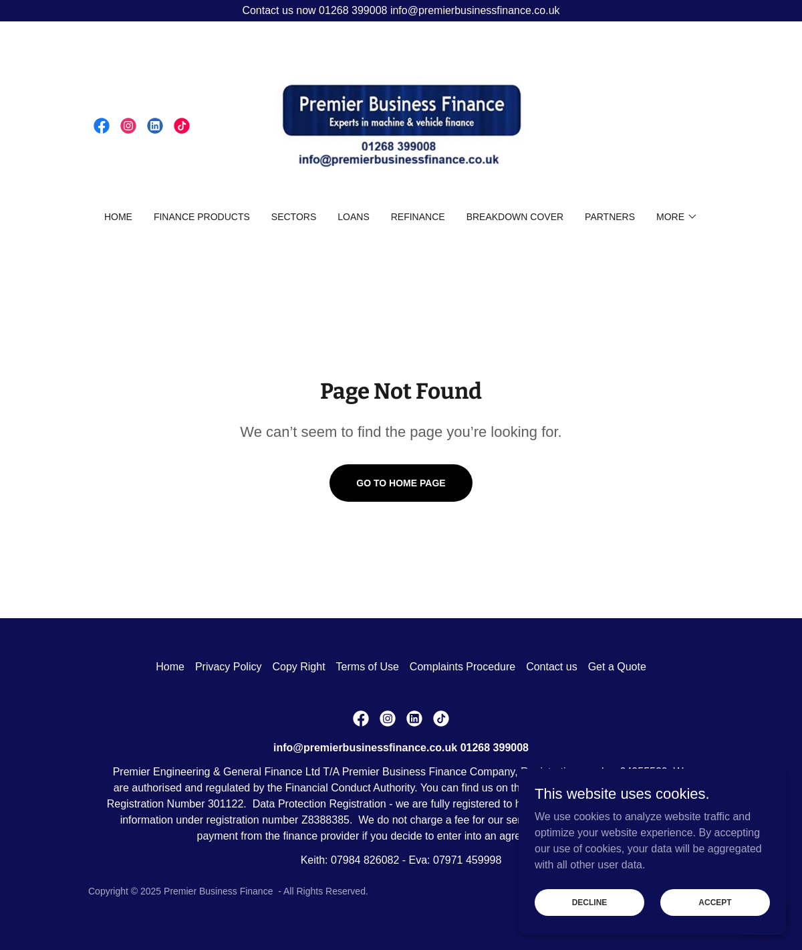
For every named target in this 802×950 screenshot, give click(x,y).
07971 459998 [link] (467, 860)
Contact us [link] (551, 666)
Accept (714, 902)
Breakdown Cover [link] (514, 216)
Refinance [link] (418, 216)
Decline (590, 902)
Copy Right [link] (298, 666)
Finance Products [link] (202, 216)
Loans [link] (353, 216)
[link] (101, 125)
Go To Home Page (400, 483)
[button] (677, 217)
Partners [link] (610, 216)
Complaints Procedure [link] (462, 666)
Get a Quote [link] (617, 666)
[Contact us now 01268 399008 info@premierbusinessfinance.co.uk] (401, 11)
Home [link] (118, 216)
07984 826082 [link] (365, 860)
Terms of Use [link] (367, 666)
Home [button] (170, 666)
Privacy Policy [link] (228, 666)
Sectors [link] (293, 216)
